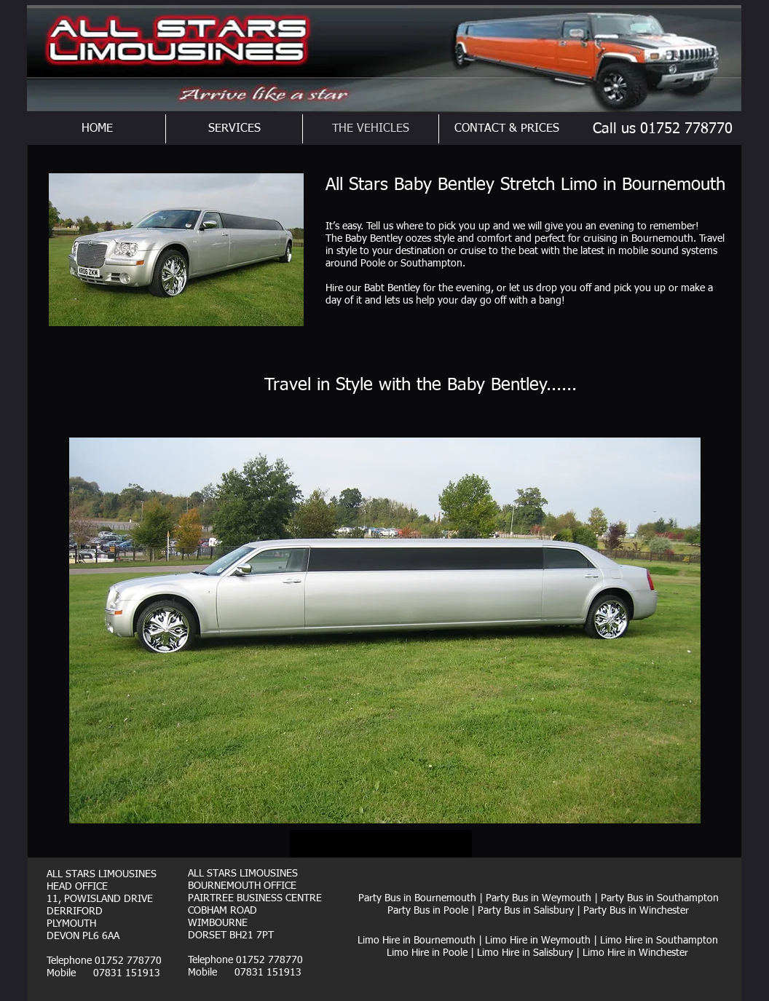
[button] (385, 630)
